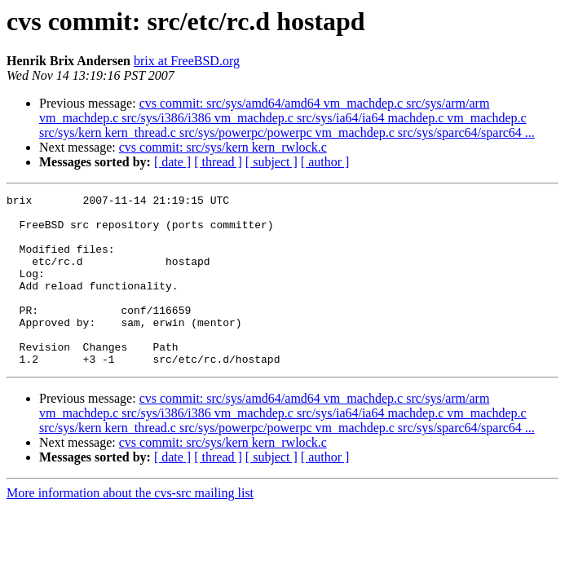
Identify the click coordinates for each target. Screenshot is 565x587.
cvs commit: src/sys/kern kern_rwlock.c (223, 147)
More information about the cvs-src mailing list (130, 527)
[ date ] (172, 162)
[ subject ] (271, 162)
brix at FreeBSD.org (187, 61)
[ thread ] (218, 162)
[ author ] (325, 162)
